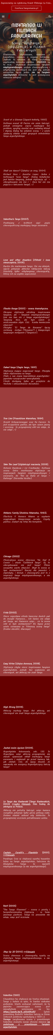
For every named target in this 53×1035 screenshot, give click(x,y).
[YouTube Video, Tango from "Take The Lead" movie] (26, 448)
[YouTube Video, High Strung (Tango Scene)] (26, 690)
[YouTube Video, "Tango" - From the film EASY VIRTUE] (26, 647)
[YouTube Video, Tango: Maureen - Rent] (26, 889)
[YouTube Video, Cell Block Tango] (26, 540)
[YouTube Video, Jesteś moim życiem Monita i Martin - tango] (26, 731)
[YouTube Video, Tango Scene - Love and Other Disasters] (26, 243)
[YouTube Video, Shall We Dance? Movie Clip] (26, 154)
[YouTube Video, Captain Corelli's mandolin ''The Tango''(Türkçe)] (26, 836)
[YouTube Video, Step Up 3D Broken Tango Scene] (26, 935)
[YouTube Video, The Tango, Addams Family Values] (26, 496)
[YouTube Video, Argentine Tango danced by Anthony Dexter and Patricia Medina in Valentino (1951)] (26, 979)
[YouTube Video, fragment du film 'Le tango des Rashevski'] (26, 785)
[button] (3, 16)
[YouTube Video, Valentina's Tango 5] (26, 203)
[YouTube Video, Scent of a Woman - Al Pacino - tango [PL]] (26, 103)
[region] (26, 6)
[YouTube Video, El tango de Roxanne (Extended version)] (26, 292)
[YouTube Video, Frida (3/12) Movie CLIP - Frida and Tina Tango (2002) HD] (26, 596)
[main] (26, 30)
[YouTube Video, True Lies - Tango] (26, 402)
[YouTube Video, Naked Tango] (26, 351)
